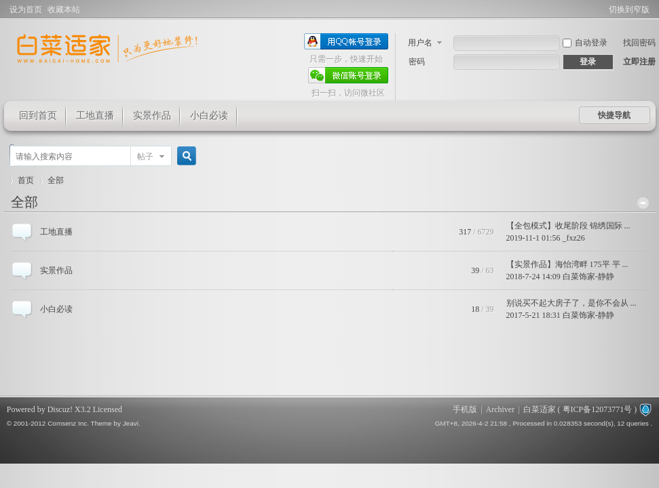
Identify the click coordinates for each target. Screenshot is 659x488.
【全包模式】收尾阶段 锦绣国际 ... (568, 225)
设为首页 (26, 9)
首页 (26, 180)
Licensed (107, 409)
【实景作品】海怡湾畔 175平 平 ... (567, 264)
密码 (417, 61)
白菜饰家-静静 (588, 276)
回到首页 (38, 115)
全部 (24, 202)
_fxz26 (573, 238)
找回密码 (639, 42)
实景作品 (152, 115)
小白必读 (209, 115)
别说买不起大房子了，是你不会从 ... (571, 303)
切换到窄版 (629, 9)
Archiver (500, 409)
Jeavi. (131, 423)
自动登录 (585, 42)
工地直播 (95, 115)
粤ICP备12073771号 (598, 409)
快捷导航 (614, 115)
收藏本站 (64, 9)
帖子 (145, 156)
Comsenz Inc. (68, 423)
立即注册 (639, 61)
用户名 (420, 42)
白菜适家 (539, 409)
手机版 (465, 409)
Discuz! (60, 409)
